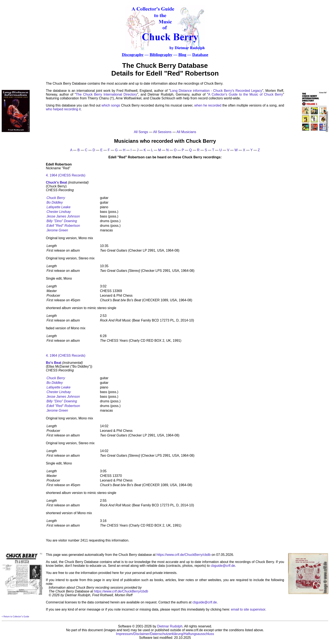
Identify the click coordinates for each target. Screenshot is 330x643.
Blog (182, 54)
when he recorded (207, 105)
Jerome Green (57, 230)
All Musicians (186, 132)
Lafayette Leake (59, 207)
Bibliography (161, 54)
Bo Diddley (55, 202)
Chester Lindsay (59, 211)
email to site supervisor (248, 609)
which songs (110, 105)
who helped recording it (63, 109)
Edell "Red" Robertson (63, 225)
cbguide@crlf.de (223, 565)
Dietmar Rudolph (169, 626)
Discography (133, 54)
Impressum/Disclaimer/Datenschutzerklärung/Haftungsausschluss (165, 634)
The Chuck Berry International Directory (106, 94)
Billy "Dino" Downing (62, 221)
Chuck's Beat (56, 182)
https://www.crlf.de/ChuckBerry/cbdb (184, 554)
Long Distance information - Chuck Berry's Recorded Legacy (216, 90)
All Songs (141, 132)
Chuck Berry (56, 198)
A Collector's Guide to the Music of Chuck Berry (245, 94)
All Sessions (162, 132)
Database (200, 54)
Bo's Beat (53, 362)
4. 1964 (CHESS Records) (65, 175)
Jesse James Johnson (63, 216)
